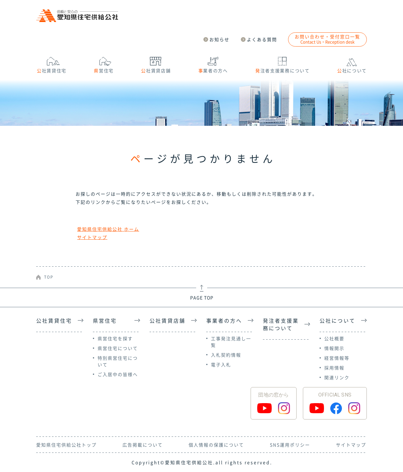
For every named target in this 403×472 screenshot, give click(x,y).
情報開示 (334, 348)
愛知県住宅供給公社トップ (66, 444)
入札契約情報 (226, 355)
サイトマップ (92, 237)
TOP (49, 277)
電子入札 (221, 364)
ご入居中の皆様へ (118, 374)
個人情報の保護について (216, 444)
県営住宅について (118, 348)
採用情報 (334, 367)
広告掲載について (142, 444)
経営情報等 (336, 358)
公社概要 (334, 338)
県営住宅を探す (115, 338)
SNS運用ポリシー (290, 444)
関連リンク (336, 377)
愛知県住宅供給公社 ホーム (108, 229)
